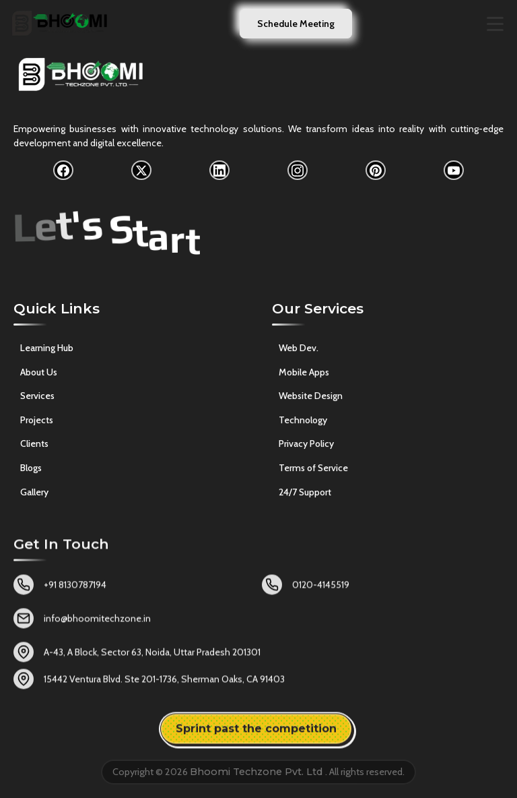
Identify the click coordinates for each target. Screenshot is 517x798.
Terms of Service (313, 472)
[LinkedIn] (219, 171)
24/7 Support (305, 496)
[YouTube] (454, 171)
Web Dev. (298, 352)
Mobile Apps (304, 376)
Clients (34, 446)
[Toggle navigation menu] (495, 23)
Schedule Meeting (296, 24)
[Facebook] (63, 171)
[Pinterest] (376, 171)
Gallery (34, 494)
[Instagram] (297, 171)
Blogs (31, 470)
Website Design (311, 400)
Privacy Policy (306, 448)
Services (37, 398)
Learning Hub (46, 350)
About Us (38, 374)
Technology (303, 425)
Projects (36, 422)
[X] (141, 171)
